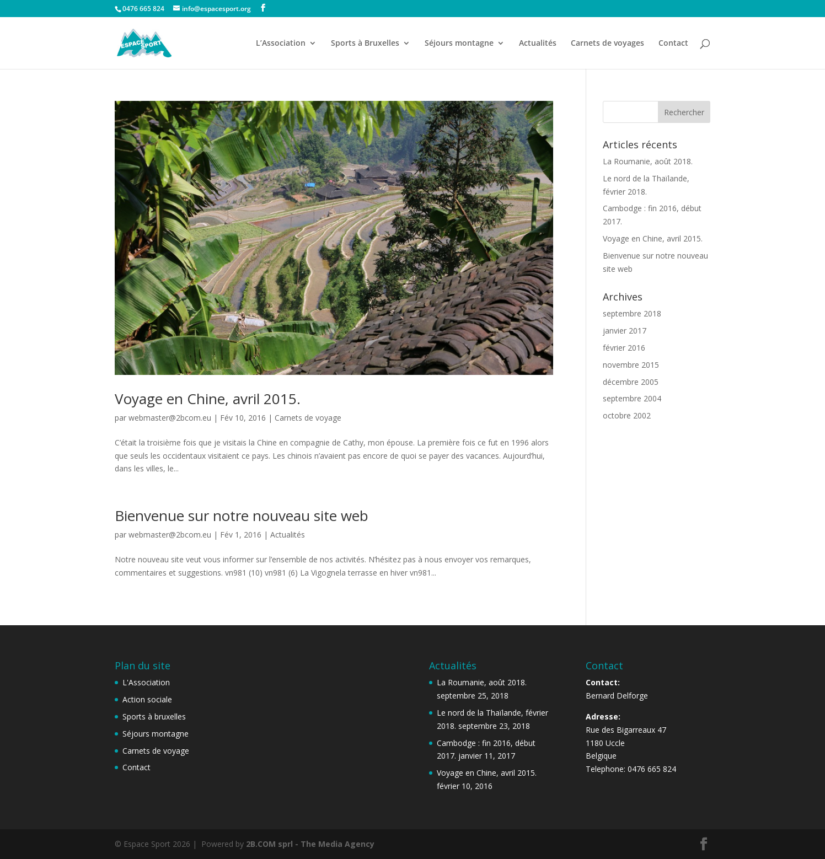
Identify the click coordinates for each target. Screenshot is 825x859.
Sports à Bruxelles (365, 43)
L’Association (281, 43)
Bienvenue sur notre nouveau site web (241, 515)
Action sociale (147, 699)
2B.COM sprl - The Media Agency (310, 844)
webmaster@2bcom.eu (169, 417)
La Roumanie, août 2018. (648, 161)
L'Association (146, 682)
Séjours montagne (459, 43)
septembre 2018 (632, 313)
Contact (673, 43)
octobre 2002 (627, 415)
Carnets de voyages (607, 43)
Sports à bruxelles (154, 716)
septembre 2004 (632, 398)
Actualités (537, 43)
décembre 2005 (630, 382)
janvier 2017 (624, 330)
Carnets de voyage (308, 417)
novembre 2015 (631, 364)
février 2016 (624, 347)
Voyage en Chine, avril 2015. (208, 399)
